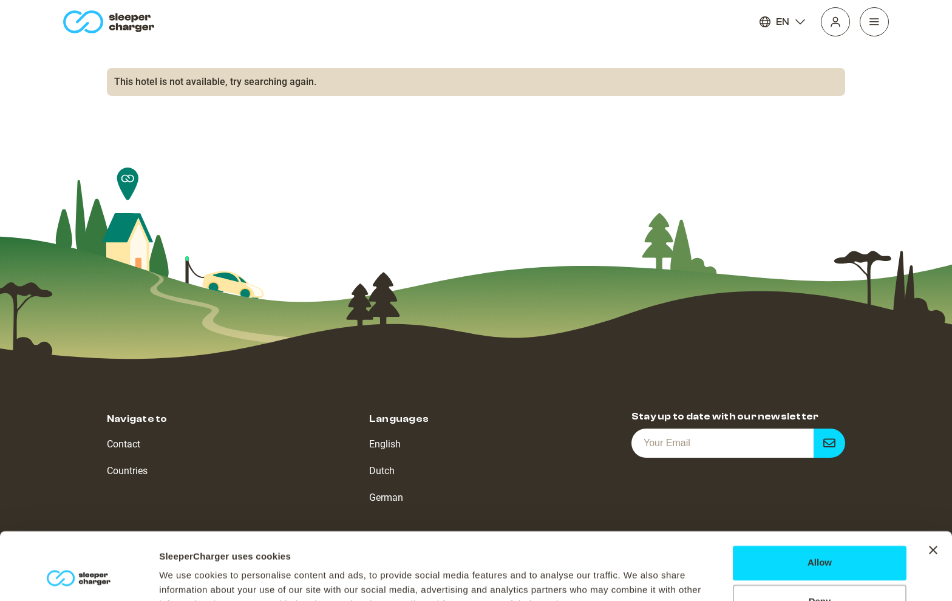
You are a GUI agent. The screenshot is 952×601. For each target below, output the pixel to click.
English (385, 444)
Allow (819, 502)
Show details (187, 577)
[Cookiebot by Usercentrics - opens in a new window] (78, 577)
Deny (820, 540)
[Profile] (835, 21)
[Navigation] (874, 21)
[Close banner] (933, 489)
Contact (123, 444)
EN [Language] (782, 22)
